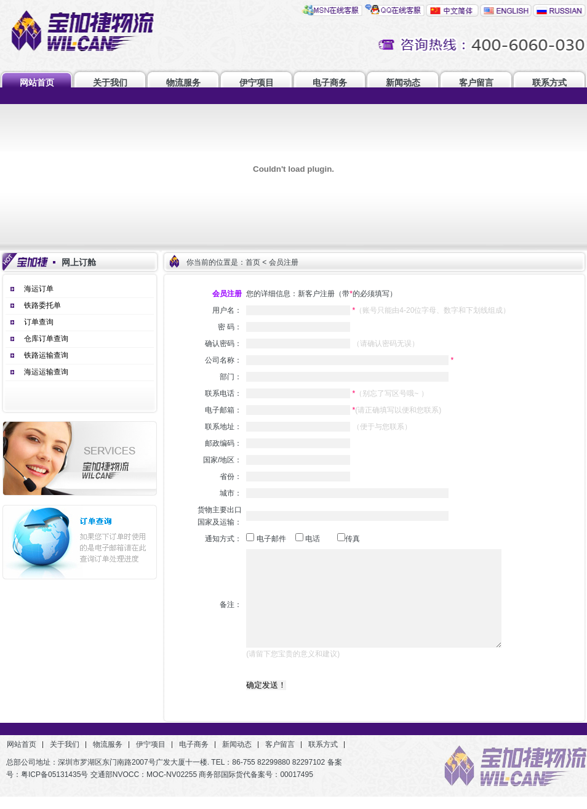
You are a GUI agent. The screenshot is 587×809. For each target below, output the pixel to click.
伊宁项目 (256, 82)
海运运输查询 (46, 372)
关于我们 (110, 82)
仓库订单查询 (46, 338)
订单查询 (39, 322)
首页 (253, 262)
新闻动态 (403, 82)
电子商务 (330, 82)
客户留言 (476, 82)
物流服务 (183, 82)
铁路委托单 (42, 305)
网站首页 (37, 82)
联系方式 (549, 82)
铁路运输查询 (46, 355)
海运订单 (39, 288)
